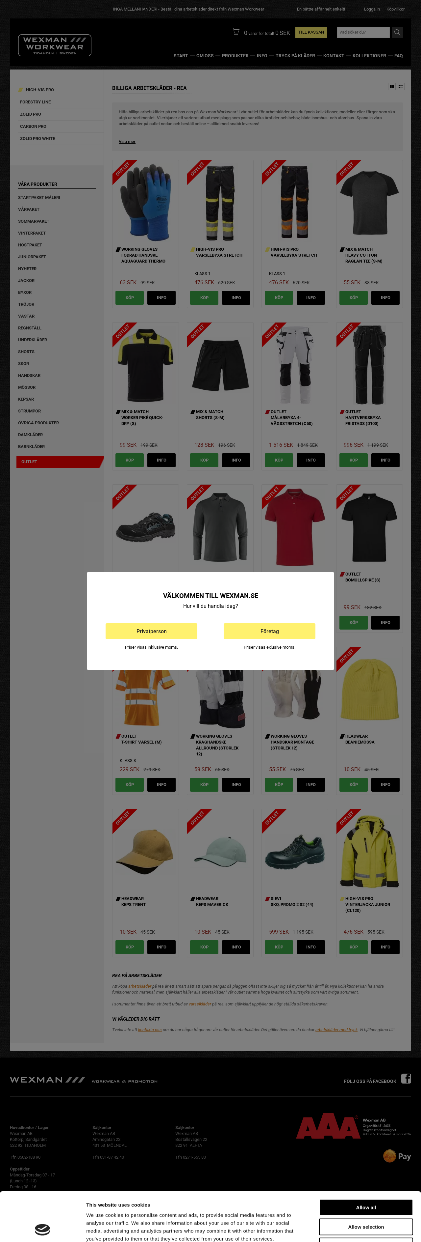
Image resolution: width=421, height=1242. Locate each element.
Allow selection (366, 1181)
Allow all (366, 1161)
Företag (269, 631)
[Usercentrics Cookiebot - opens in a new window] (42, 1229)
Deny (366, 1200)
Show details (345, 1229)
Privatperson (151, 631)
